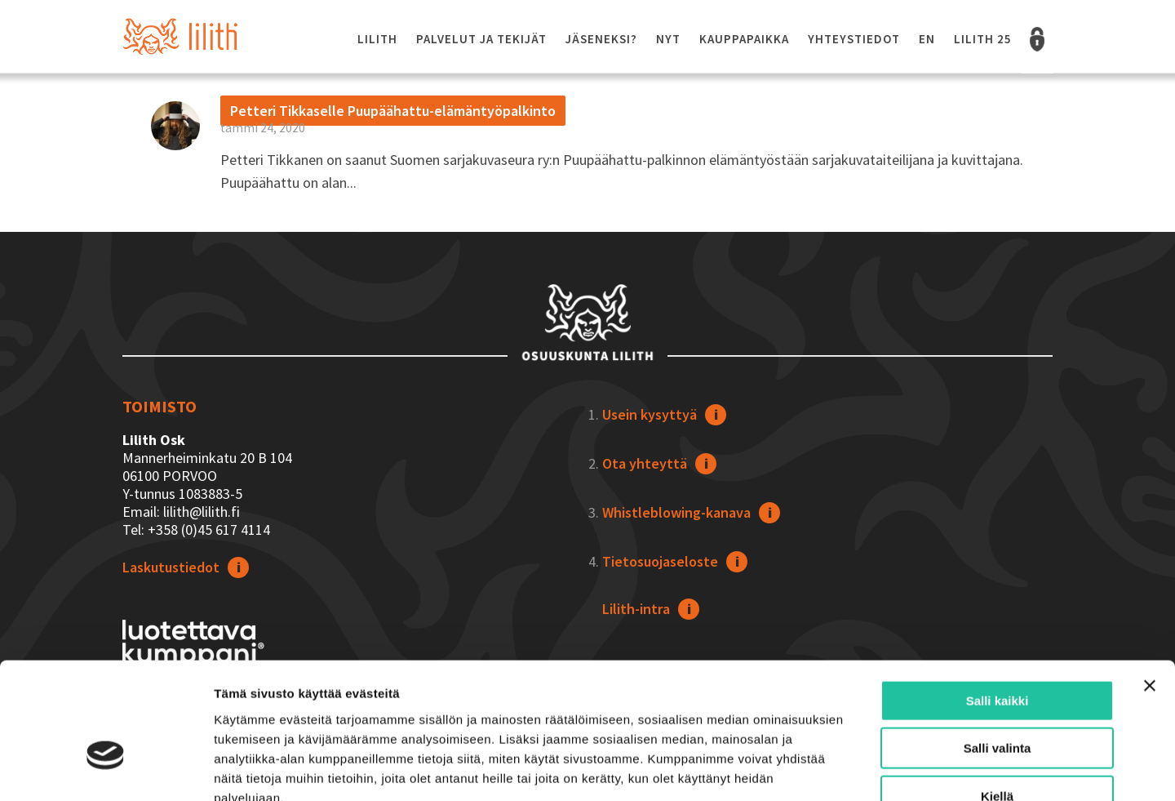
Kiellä (997, 697)
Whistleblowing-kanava (676, 512)
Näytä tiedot (872, 769)
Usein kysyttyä (649, 414)
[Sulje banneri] (1149, 586)
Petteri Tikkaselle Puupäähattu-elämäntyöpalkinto (393, 110)
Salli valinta (997, 649)
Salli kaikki (997, 601)
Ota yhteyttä (644, 463)
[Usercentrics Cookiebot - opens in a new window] (105, 769)
